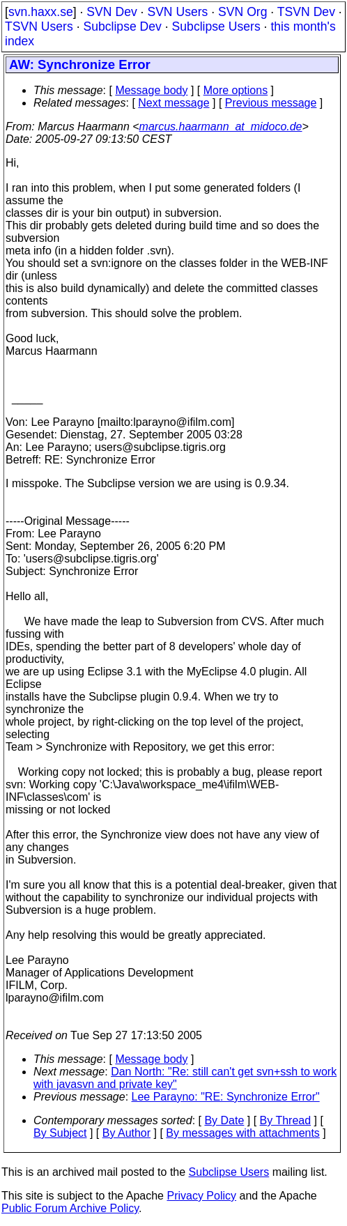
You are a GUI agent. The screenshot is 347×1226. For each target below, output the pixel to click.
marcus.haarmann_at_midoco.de (220, 126)
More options (235, 90)
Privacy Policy (201, 1196)
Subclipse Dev (122, 26)
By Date (224, 1120)
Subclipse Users (216, 26)
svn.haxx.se (40, 12)
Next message (173, 103)
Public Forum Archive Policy (70, 1208)
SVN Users (177, 12)
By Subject (59, 1133)
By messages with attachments (243, 1133)
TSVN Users (39, 26)
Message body (151, 90)
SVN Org (242, 12)
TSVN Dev (306, 12)
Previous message (271, 103)
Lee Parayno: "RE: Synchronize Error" (226, 1097)
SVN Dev (111, 12)
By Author (126, 1133)
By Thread (285, 1120)
